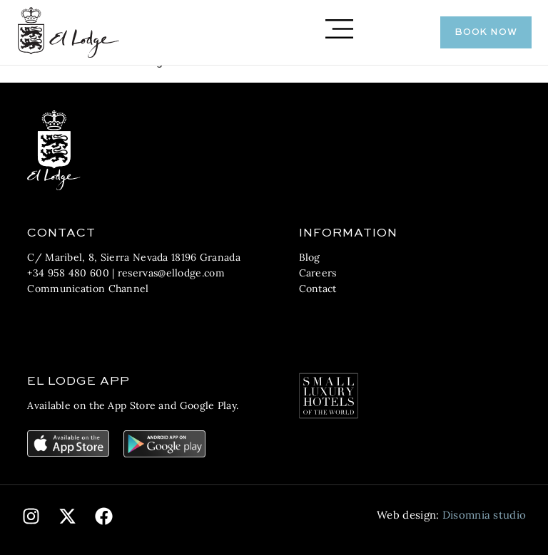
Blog (309, 257)
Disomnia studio (484, 515)
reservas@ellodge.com (171, 272)
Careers (318, 272)
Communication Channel (87, 288)
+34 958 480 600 (68, 272)
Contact (318, 288)
